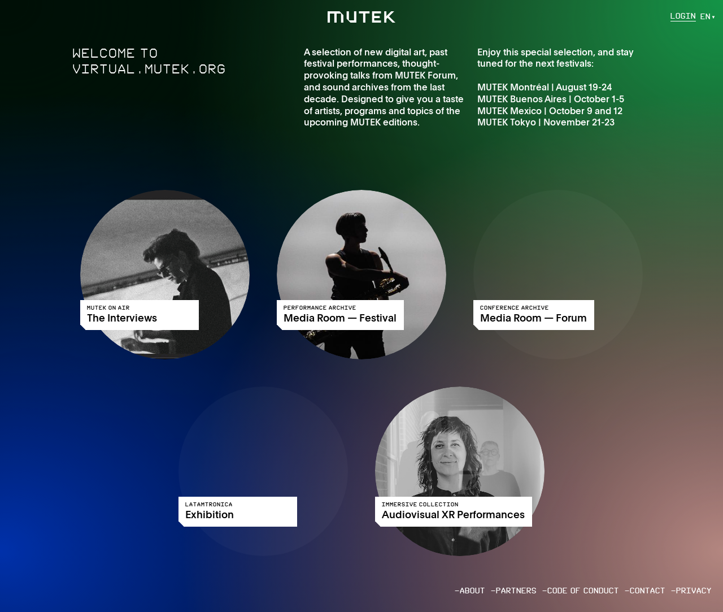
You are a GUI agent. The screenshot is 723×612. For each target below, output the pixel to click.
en (705, 16)
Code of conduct (583, 591)
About (472, 591)
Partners (516, 591)
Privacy (694, 591)
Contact (647, 591)
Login (683, 16)
